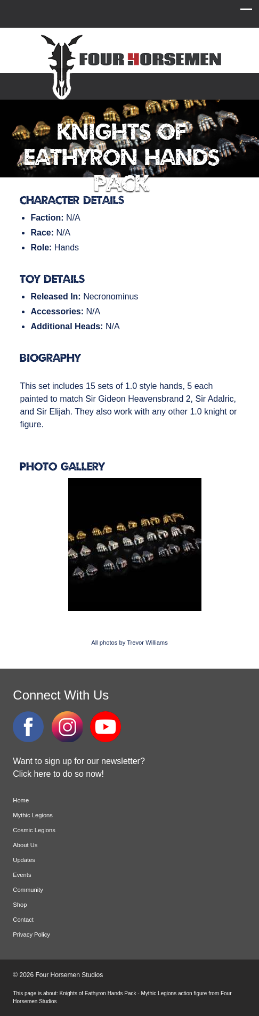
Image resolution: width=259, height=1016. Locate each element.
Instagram (67, 726)
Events (22, 875)
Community (28, 890)
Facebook (28, 726)
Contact (23, 919)
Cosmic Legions (34, 830)
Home (21, 800)
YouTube (105, 726)
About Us (25, 845)
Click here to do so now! (58, 773)
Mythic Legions (33, 815)
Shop (20, 904)
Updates (24, 860)
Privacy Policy (31, 934)
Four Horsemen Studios (129, 66)
